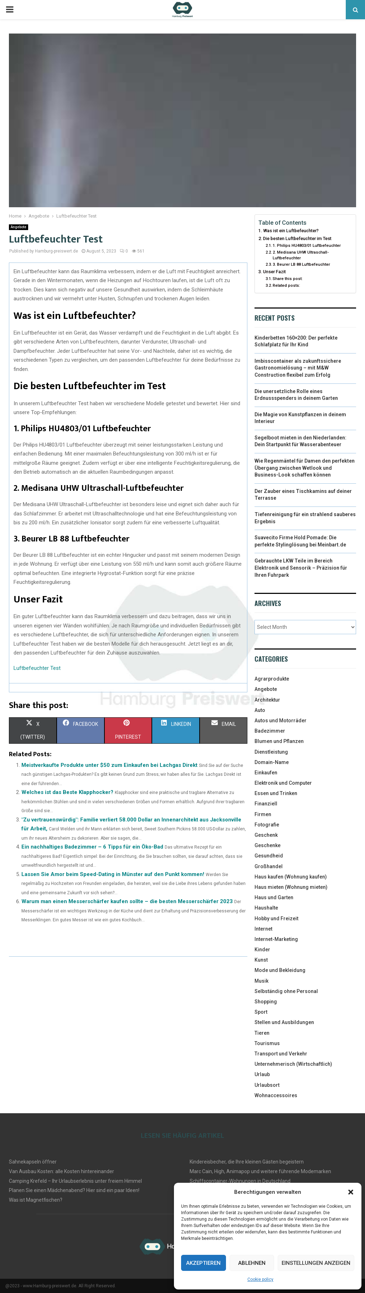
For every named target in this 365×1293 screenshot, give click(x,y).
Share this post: (288, 278)
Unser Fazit (274, 271)
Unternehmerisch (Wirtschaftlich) (293, 1064)
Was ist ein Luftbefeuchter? (291, 230)
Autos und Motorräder (281, 720)
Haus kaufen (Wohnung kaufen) (291, 877)
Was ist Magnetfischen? (35, 1200)
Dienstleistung (271, 752)
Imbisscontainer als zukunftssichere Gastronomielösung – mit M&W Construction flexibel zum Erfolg (298, 368)
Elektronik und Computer (283, 783)
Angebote (18, 227)
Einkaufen (266, 772)
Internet (263, 929)
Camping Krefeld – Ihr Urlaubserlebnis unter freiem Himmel (75, 1181)
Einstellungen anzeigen (316, 1263)
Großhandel (269, 866)
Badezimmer (270, 731)
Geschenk (266, 835)
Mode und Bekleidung (280, 970)
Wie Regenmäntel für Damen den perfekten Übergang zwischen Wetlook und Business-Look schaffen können (305, 468)
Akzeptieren (203, 1263)
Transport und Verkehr (281, 1054)
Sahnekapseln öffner (33, 1162)
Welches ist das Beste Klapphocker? (67, 792)
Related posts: (286, 285)
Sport (261, 1012)
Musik (261, 981)
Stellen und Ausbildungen (284, 1022)
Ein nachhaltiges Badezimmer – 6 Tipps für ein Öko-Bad (92, 847)
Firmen (263, 814)
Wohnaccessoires (276, 1095)
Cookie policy (260, 1279)
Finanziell (266, 803)
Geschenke (268, 845)
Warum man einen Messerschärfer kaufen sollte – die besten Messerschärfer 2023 (127, 901)
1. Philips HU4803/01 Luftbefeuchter (307, 245)
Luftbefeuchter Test (37, 668)
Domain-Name (272, 762)
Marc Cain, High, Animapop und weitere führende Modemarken (260, 1171)
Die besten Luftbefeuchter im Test (297, 238)
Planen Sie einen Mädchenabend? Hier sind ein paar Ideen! (74, 1190)
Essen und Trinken (276, 793)
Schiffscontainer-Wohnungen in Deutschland (240, 1181)
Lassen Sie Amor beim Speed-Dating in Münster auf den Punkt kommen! (112, 874)
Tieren (262, 1033)
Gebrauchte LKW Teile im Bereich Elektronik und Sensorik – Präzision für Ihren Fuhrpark (301, 567)
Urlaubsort (267, 1085)
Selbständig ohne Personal (286, 991)
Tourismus (267, 1043)
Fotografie (267, 825)
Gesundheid (269, 856)
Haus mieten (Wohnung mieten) (291, 887)
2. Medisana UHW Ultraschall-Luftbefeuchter (301, 255)
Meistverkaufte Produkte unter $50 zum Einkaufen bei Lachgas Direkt (109, 765)
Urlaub (262, 1074)
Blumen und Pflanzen (279, 741)
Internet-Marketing (276, 939)
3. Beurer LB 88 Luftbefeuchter (301, 264)
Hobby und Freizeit (276, 918)
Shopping (266, 1001)
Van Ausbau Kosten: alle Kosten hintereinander (61, 1171)
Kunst (261, 960)
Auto (260, 710)
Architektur (267, 700)
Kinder (262, 949)
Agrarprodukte (272, 679)
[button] (350, 1192)
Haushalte (266, 908)
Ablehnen (252, 1263)
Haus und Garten (274, 897)
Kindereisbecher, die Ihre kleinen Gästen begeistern (247, 1162)
